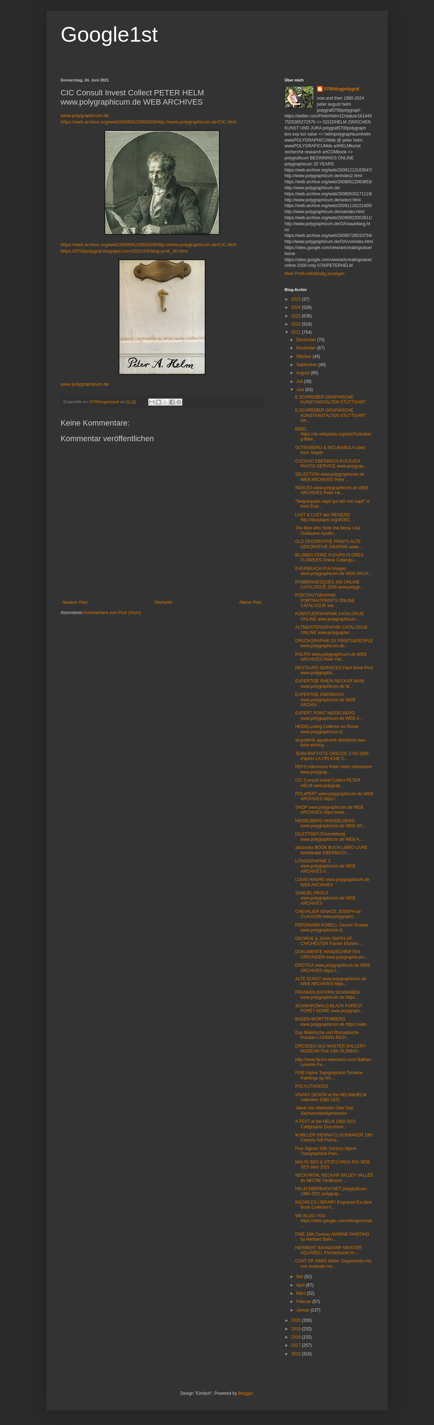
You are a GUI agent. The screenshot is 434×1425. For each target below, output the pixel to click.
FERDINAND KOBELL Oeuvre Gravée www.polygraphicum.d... (331, 928)
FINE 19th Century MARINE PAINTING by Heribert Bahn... (332, 1237)
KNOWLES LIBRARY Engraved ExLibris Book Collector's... (333, 1205)
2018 (296, 1337)
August (303, 372)
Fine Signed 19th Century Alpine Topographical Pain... (325, 1151)
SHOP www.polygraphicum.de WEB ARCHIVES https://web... (329, 810)
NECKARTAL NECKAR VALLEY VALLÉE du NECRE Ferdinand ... (334, 1178)
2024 (296, 307)
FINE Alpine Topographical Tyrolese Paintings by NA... (329, 1075)
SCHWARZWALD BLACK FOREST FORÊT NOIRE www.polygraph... (329, 1008)
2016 (296, 1353)
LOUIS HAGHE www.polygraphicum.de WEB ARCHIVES (332, 882)
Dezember (306, 339)
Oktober (304, 356)
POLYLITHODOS (311, 1086)
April (301, 1285)
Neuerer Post (75, 602)
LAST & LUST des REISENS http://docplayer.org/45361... (324, 517)
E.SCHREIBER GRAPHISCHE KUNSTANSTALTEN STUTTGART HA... (330, 415)
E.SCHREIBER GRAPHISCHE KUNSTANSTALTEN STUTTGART (330, 400)
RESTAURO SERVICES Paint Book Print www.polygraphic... (334, 670)
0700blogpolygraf (341, 88)
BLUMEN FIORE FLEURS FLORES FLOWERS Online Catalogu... (329, 558)
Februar (304, 1301)
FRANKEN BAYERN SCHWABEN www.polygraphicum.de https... (327, 995)
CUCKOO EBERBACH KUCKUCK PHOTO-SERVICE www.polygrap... (331, 464)
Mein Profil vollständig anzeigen (315, 273)
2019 (296, 1328)
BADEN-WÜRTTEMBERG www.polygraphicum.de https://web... (332, 1021)
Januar (303, 1310)
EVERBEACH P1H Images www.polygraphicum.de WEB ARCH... (333, 571)
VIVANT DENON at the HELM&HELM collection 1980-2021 (330, 1097)
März (301, 1293)
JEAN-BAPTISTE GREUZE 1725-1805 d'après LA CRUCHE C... (332, 756)
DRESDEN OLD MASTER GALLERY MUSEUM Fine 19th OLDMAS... (330, 1049)
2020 (296, 1320)
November (306, 347)
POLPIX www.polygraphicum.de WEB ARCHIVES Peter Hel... (330, 657)
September (307, 364)
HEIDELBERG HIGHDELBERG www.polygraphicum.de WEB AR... (330, 823)
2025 (296, 299)
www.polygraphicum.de (85, 115)
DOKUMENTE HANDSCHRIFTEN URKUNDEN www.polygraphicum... (331, 954)
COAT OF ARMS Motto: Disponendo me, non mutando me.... (333, 1263)
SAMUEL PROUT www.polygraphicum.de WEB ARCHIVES (325, 898)
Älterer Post (250, 602)
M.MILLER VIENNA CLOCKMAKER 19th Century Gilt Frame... (334, 1137)
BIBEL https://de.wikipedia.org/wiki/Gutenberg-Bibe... (333, 434)
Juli (300, 381)
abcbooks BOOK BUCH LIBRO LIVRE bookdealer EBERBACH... (331, 850)
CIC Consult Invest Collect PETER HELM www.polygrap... (327, 783)
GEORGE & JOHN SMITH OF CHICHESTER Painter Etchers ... (329, 941)
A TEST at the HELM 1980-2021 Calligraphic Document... (325, 1124)
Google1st (109, 34)
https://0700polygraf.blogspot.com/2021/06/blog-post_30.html (124, 251)
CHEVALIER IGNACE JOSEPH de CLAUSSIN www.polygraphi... (328, 914)
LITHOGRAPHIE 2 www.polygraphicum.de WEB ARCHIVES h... (325, 866)
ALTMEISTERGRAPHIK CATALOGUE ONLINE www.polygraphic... (331, 630)
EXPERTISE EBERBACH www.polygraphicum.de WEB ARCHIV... (325, 699)
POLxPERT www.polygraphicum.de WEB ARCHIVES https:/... (334, 796)
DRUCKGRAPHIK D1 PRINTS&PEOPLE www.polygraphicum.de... (334, 643)
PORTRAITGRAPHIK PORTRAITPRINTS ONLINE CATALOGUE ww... (324, 600)
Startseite (163, 602)
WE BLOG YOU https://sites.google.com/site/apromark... (333, 1221)
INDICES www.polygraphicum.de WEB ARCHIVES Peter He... (331, 490)
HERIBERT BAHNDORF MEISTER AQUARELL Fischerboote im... (328, 1250)
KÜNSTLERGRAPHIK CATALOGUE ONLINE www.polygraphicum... (329, 616)
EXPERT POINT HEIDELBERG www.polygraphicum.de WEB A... (329, 716)
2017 (296, 1345)
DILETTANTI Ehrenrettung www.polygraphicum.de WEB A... (329, 836)
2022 (296, 324)
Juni (300, 389)
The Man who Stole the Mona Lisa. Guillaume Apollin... (328, 530)
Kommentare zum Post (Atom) (112, 612)
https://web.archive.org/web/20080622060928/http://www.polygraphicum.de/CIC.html (148, 122)
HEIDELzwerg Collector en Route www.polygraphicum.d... (326, 729)
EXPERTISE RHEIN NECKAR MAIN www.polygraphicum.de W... (329, 683)
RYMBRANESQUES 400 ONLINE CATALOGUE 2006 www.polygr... (329, 585)
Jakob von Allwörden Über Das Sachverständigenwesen (324, 1110)
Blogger (245, 1393)
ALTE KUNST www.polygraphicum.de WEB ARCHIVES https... (330, 981)
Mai (300, 1276)
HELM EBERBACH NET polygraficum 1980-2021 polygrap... (330, 1191)
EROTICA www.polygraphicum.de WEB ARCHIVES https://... (332, 968)
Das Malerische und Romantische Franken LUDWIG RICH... (327, 1035)
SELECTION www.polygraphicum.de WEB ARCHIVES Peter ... (329, 477)
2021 (296, 332)
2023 (296, 315)
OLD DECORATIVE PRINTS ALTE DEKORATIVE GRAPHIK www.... (329, 544)
